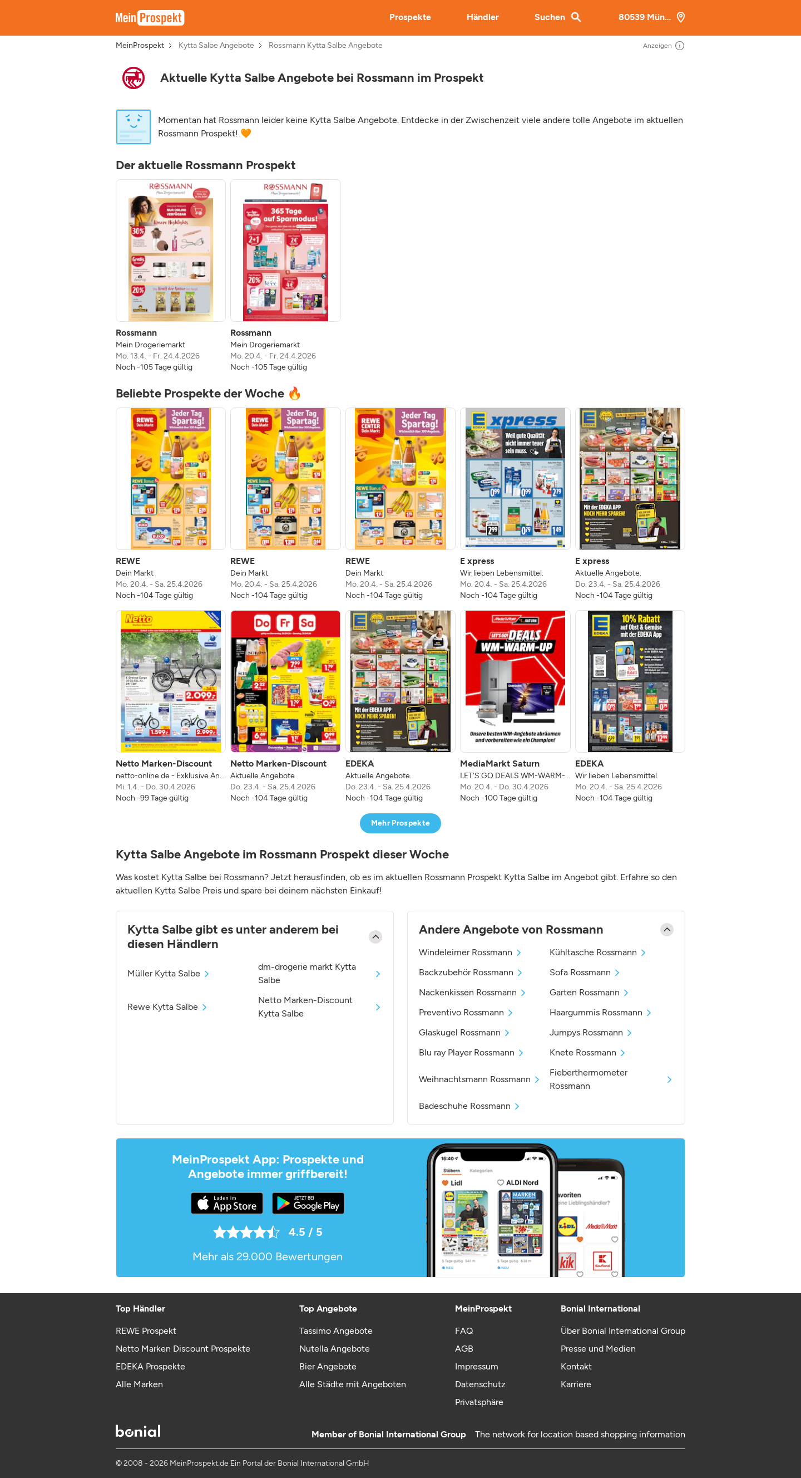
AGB (464, 1348)
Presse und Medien (598, 1348)
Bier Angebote (328, 1366)
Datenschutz (480, 1384)
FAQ (464, 1330)
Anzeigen (664, 45)
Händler (483, 17)
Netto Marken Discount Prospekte (183, 1348)
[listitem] (171, 276)
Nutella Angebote (334, 1348)
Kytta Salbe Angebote (216, 46)
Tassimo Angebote (336, 1330)
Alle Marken (139, 1384)
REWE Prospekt (146, 1330)
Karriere (576, 1384)
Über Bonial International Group (623, 1330)
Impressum (476, 1366)
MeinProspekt (140, 46)
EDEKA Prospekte (150, 1366)
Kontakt (576, 1366)
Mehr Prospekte (401, 823)
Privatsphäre (479, 1402)
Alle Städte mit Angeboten (352, 1384)
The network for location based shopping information (580, 1434)
